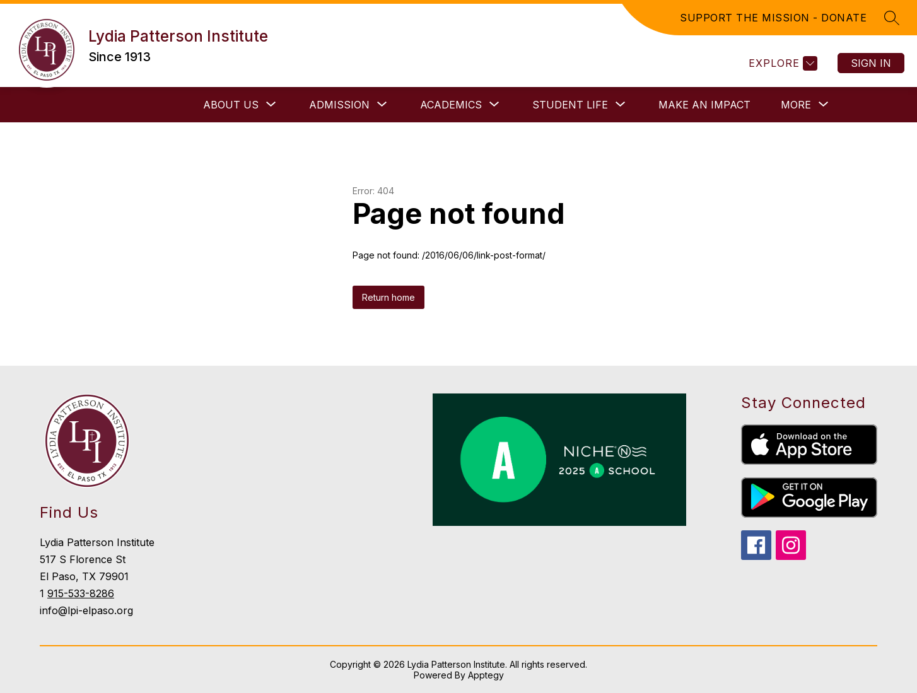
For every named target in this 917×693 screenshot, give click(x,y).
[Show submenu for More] (796, 104)
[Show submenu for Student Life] (570, 104)
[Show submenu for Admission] (339, 104)
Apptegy (486, 675)
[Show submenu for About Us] (231, 104)
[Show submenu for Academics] (451, 104)
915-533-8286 (80, 593)
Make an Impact (704, 104)
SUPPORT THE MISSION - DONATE (773, 17)
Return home (388, 297)
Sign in (871, 63)
